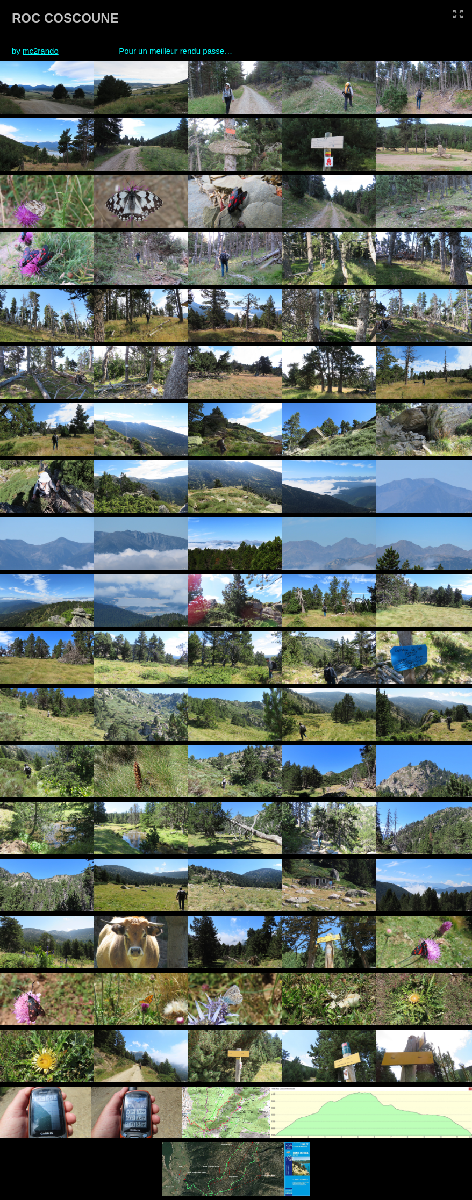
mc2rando (41, 50)
